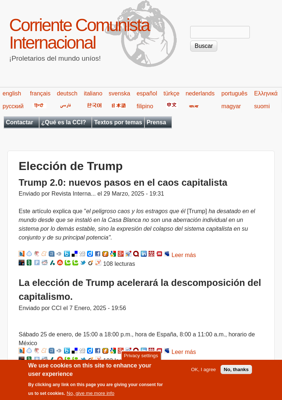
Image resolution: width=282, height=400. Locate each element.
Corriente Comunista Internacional (79, 33)
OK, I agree (203, 370)
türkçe (171, 93)
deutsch (67, 93)
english (12, 93)
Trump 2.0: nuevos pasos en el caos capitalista (123, 182)
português (234, 93)
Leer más (184, 255)
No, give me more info (90, 394)
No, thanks (236, 370)
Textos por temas (118, 122)
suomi (262, 106)
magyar (231, 106)
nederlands (199, 93)
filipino (144, 106)
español (146, 93)
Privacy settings (141, 357)
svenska (119, 93)
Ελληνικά (266, 93)
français (40, 93)
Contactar (19, 122)
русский (13, 106)
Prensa (156, 122)
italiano (93, 93)
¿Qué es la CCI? (63, 122)
